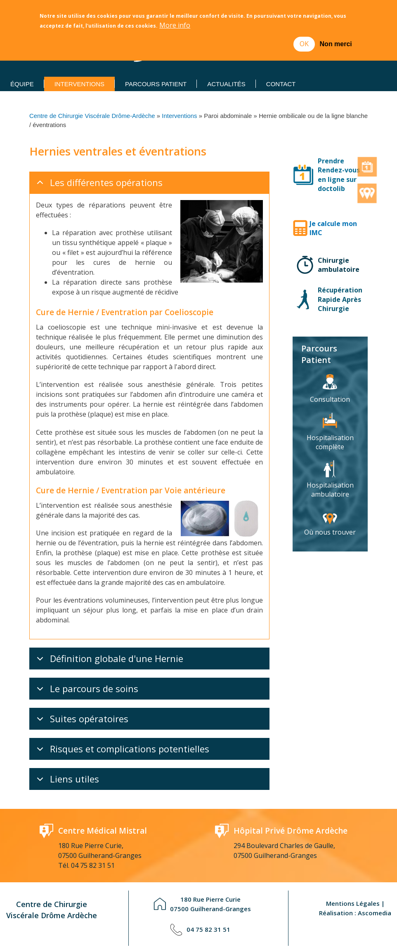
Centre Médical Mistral (102, 830)
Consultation (330, 399)
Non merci (336, 43)
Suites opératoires (81, 721)
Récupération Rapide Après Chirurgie (340, 299)
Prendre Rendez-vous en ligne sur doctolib (339, 174)
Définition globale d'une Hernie (108, 660)
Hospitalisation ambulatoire (330, 490)
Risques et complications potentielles (121, 751)
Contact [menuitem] (280, 83)
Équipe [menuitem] (22, 83)
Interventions (179, 116)
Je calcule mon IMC (333, 228)
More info (174, 25)
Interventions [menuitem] (79, 83)
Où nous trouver (330, 532)
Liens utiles (66, 781)
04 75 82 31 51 (93, 865)
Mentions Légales (353, 903)
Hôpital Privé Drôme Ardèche (290, 830)
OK (304, 43)
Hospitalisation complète (330, 442)
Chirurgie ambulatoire (338, 265)
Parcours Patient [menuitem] (156, 83)
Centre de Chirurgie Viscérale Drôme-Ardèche (92, 116)
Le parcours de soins (86, 691)
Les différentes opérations (98, 184)
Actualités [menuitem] (226, 83)
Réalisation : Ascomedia (355, 913)
